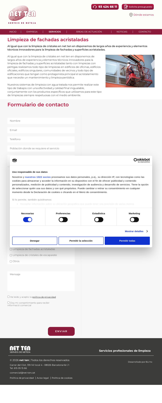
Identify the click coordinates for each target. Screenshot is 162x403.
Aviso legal (43, 377)
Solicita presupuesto (140, 6)
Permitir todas (127, 240)
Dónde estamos (142, 14)
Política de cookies (62, 377)
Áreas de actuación (89, 32)
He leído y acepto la (31, 297)
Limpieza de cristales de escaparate (35, 255)
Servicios (55, 32)
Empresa (31, 32)
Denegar (34, 240)
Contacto (145, 32)
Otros (16, 261)
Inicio (12, 32)
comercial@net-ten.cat (22, 372)
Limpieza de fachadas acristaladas (34, 249)
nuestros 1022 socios (38, 176)
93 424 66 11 (107, 7)
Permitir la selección (81, 240)
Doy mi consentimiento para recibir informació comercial (28, 304)
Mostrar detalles (134, 231)
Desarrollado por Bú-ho (140, 362)
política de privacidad (44, 297)
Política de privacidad (22, 377)
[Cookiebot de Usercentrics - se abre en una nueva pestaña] (136, 160)
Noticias (122, 32)
